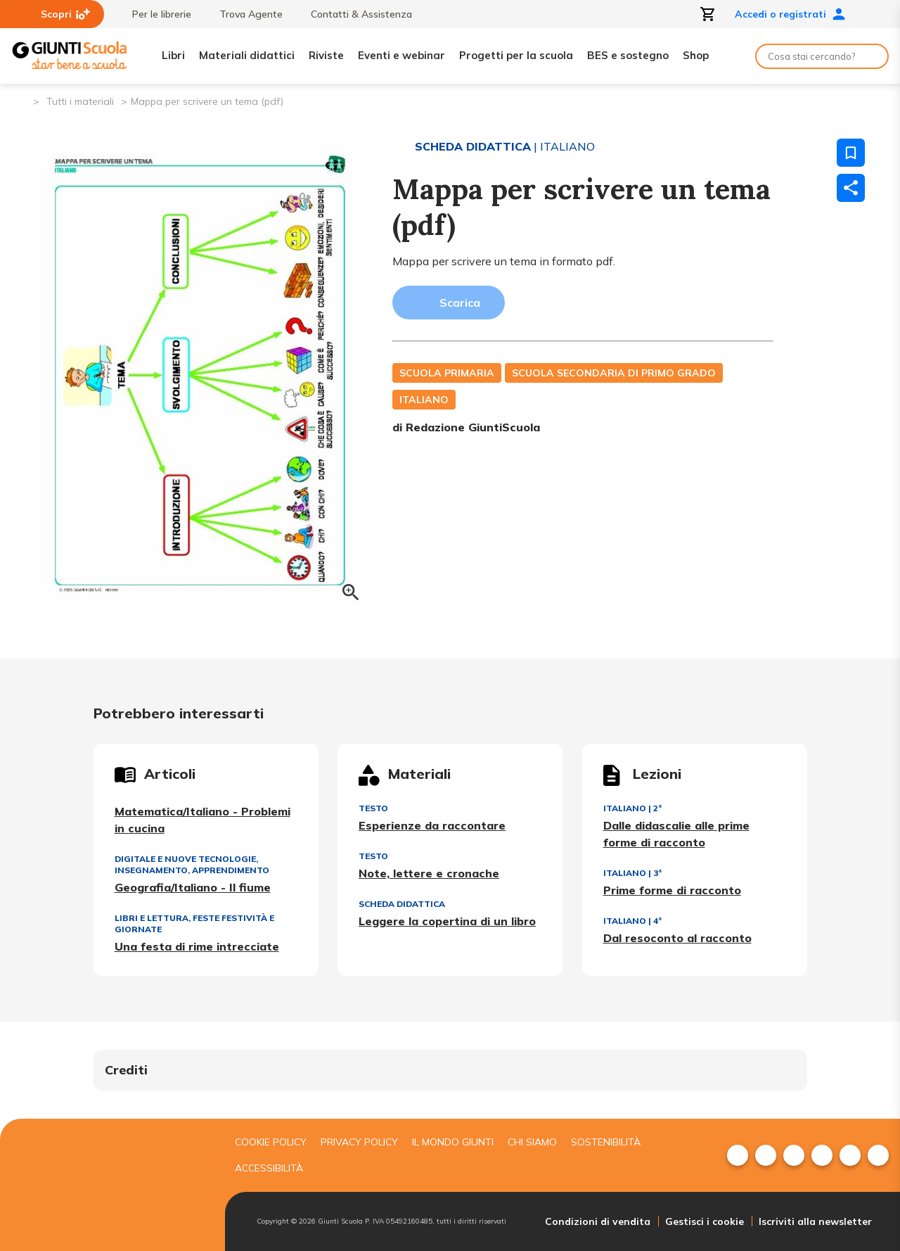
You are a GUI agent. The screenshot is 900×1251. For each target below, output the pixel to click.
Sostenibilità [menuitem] (606, 1142)
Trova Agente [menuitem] (244, 14)
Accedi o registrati (790, 14)
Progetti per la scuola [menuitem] (516, 55)
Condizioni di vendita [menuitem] (597, 1221)
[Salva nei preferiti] (851, 153)
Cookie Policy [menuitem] (271, 1142)
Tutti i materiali (80, 101)
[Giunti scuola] (109, 1185)
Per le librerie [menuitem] (154, 14)
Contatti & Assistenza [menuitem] (354, 14)
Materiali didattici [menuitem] (247, 55)
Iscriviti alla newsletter (815, 1221)
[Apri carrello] (708, 14)
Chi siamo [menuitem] (532, 1142)
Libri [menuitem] (173, 55)
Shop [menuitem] (696, 55)
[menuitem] (737, 1155)
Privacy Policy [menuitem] (359, 1142)
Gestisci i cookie (704, 1221)
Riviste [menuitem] (326, 55)
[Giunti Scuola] (69, 56)
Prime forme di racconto (672, 890)
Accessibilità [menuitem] (269, 1168)
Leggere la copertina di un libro (447, 921)
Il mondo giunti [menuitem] (453, 1142)
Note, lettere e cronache (429, 873)
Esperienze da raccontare (432, 825)
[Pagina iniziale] (21, 100)
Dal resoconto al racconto (677, 938)
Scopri (65, 14)
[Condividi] (851, 188)
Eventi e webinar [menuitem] (401, 55)
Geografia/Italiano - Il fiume (193, 887)
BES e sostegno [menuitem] (628, 55)
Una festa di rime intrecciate (197, 946)
